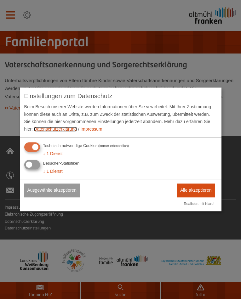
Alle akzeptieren (196, 190)
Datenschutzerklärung (55, 129)
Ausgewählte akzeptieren (52, 190)
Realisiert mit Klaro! (199, 204)
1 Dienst (53, 153)
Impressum (91, 129)
